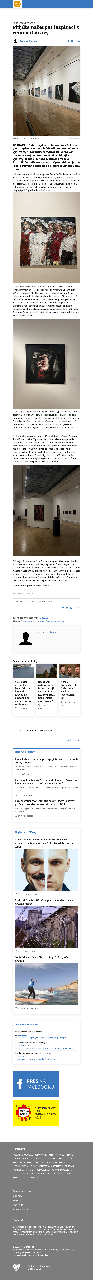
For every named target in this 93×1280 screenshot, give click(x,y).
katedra (36, 1158)
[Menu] (47, 4)
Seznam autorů (20, 1209)
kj (44, 1158)
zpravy (35, 1177)
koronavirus (65, 1158)
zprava (71, 1173)
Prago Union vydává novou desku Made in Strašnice (37, 1059)
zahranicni (50, 1173)
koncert (52, 1158)
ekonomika (41, 1155)
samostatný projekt (24, 1170)
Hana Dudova (23, 1035)
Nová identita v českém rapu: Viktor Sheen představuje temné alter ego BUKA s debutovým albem (44, 843)
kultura (40, 620)
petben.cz (46, 1255)
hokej (17, 1158)
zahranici (36, 1173)
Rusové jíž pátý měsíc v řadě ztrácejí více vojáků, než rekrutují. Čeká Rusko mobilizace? (46, 691)
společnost (44, 1170)
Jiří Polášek (22, 1056)
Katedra (17, 1200)
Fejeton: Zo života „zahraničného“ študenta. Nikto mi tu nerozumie (44, 1048)
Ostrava (60, 620)
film (63, 1155)
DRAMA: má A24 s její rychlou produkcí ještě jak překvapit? (41, 1038)
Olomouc (30, 1162)
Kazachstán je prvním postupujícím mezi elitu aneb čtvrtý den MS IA (46, 760)
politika (52, 1162)
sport (55, 1170)
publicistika (28, 620)
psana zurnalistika (24, 1166)
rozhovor (68, 1166)
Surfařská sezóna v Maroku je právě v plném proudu (42, 959)
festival (54, 1155)
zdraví (61, 1173)
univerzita (66, 1170)
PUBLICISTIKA (46, 617)
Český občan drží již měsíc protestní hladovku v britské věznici (44, 901)
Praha (62, 1162)
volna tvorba (21, 1173)
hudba (26, 1158)
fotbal (71, 1155)
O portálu (17, 1196)
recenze (56, 1166)
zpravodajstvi (21, 1177)
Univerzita (18, 1205)
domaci (50, 620)
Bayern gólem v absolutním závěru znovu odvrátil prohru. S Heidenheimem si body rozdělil (45, 802)
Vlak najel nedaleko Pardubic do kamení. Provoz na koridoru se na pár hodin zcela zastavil (23, 693)
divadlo (18, 1155)
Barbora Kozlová (28, 41)
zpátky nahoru (73, 740)
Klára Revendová (24, 1045)
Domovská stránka (22, 1191)
